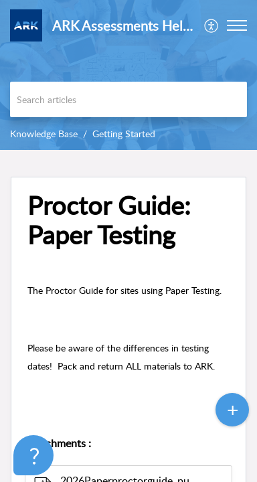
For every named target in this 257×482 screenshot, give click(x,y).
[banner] (128, 75)
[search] (128, 99)
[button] (212, 25)
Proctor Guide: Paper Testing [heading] (109, 220)
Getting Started (123, 133)
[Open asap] (27, 455)
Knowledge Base (44, 133)
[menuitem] (212, 25)
